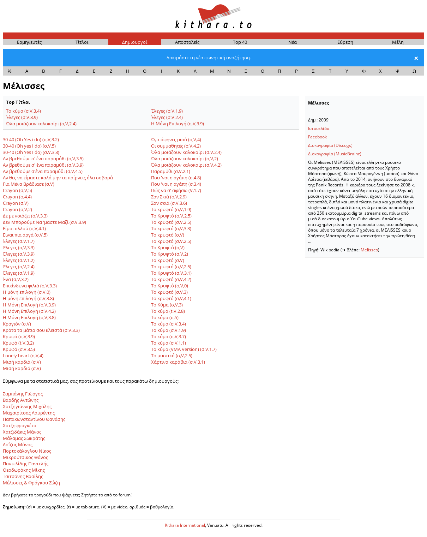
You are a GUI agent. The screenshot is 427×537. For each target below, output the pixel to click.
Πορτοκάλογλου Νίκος (27, 451)
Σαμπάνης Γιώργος (23, 393)
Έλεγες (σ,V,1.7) (19, 241)
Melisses (369, 250)
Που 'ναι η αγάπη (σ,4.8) (176, 177)
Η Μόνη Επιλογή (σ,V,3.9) (177, 123)
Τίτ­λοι (82, 42)
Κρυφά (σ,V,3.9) (19, 336)
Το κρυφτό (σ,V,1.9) (171, 209)
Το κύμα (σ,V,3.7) (168, 336)
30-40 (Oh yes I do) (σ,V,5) (29, 146)
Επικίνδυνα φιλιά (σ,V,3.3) (30, 285)
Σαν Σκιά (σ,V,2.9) (169, 196)
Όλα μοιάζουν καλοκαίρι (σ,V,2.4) (41, 123)
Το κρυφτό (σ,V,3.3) (171, 228)
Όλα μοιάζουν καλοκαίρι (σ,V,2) (184, 158)
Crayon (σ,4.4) (17, 196)
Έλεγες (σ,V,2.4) (167, 117)
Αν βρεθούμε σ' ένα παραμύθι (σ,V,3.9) (43, 165)
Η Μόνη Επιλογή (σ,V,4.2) (29, 311)
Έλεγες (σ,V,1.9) (167, 111)
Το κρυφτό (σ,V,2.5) (171, 222)
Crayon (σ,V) (16, 203)
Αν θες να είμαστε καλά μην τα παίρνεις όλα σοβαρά (58, 177)
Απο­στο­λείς (187, 42)
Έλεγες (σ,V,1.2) (19, 260)
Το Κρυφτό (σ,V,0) (169, 285)
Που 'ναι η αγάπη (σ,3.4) (176, 184)
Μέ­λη (398, 42)
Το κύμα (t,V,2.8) (168, 311)
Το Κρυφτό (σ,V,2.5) (171, 216)
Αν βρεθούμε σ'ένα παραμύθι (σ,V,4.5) (43, 171)
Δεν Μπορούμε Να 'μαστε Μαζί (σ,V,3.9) (44, 222)
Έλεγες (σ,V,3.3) (19, 247)
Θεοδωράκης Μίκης (24, 470)
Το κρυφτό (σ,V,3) (169, 292)
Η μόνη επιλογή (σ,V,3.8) (28, 298)
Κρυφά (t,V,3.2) (18, 343)
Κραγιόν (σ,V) (17, 324)
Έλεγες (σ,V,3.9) (22, 117)
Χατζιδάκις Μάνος (22, 432)
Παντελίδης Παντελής (25, 463)
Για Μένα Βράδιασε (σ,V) (28, 184)
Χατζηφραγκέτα (19, 425)
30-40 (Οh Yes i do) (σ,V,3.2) (31, 139)
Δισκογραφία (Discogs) (330, 145)
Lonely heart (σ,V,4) (23, 355)
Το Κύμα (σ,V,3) (167, 305)
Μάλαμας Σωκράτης (24, 438)
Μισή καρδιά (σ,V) (22, 362)
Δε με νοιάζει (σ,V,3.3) (25, 216)
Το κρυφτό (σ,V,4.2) (171, 279)
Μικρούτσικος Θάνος (25, 457)
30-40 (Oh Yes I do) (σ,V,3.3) (31, 152)
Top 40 (240, 42)
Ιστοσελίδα (318, 128)
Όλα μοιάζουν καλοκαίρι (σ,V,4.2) (186, 165)
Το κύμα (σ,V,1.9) (168, 330)
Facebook (317, 137)
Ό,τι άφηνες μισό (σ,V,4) (176, 139)
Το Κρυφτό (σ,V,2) (169, 254)
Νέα (292, 42)
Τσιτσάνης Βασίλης (23, 476)
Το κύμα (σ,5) (165, 317)
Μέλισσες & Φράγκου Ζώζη (31, 482)
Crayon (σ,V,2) (17, 209)
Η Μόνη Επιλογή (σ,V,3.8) (29, 317)
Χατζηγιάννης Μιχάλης (27, 406)
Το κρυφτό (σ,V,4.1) (171, 298)
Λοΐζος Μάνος (17, 444)
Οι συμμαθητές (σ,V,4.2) (176, 146)
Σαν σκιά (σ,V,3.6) (169, 203)
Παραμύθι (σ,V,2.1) (170, 171)
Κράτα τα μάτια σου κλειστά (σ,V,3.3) (41, 330)
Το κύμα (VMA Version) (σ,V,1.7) (184, 349)
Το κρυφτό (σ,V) (167, 235)
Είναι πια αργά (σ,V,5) (25, 235)
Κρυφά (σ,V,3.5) (19, 349)
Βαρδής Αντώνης (20, 400)
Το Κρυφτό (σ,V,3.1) (171, 273)
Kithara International (185, 525)
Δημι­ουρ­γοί (134, 42)
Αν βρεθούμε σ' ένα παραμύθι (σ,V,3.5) (43, 158)
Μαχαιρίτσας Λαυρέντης (29, 413)
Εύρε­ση (345, 42)
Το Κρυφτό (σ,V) (168, 247)
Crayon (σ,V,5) (17, 190)
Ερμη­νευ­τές (29, 42)
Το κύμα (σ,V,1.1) (168, 343)
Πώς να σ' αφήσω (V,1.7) (176, 190)
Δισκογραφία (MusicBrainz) (334, 154)
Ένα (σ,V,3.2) (16, 279)
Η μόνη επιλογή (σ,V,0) (26, 292)
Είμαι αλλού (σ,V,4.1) (24, 228)
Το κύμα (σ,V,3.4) (23, 111)
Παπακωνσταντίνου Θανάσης (34, 419)
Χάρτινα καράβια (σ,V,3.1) (178, 362)
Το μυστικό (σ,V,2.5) (171, 355)
